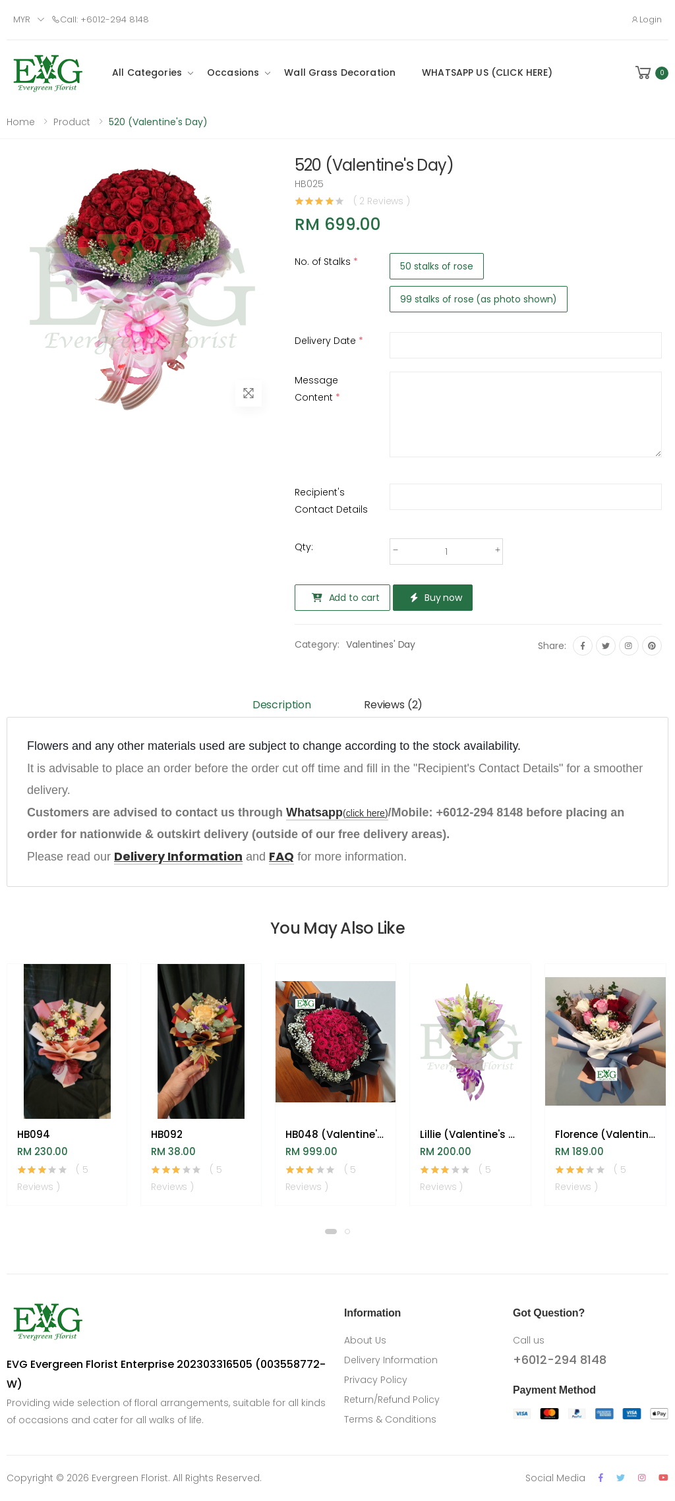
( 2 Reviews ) (381, 201)
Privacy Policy (375, 1379)
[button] (650, 72)
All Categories (147, 72)
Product (71, 121)
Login (646, 19)
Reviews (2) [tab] (393, 704)
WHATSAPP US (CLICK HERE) (487, 72)
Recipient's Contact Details (331, 501)
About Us (365, 1340)
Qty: (304, 546)
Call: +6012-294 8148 (100, 19)
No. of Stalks (326, 261)
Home (21, 121)
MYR (21, 19)
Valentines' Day (380, 644)
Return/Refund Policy (392, 1399)
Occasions (233, 72)
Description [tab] (281, 704)
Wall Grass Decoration (340, 72)
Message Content (317, 389)
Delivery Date (329, 340)
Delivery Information (391, 1360)
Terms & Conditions (390, 1419)
